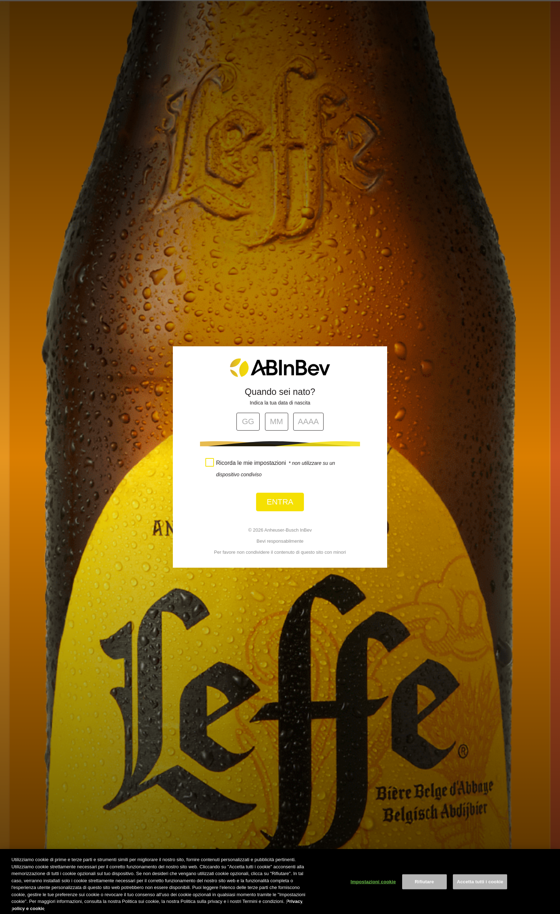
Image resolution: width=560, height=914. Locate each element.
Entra (280, 501)
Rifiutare (424, 889)
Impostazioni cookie (373, 889)
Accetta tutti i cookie (480, 889)
